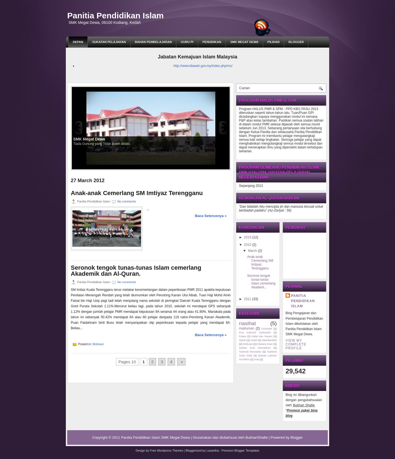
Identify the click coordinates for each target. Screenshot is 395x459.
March (252, 251)
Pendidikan (211, 42)
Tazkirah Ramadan (250, 351)
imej (256, 359)
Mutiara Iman (265, 343)
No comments (126, 201)
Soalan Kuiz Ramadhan (255, 347)
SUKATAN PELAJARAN (109, 42)
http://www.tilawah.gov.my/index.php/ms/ (202, 66)
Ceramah (266, 328)
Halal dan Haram (262, 336)
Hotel (254, 340)
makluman (246, 328)
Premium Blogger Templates (240, 450)
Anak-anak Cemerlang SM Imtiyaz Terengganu (137, 193)
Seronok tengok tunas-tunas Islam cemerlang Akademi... (261, 281)
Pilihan (273, 42)
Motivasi (97, 344)
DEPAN (78, 42)
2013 (248, 237)
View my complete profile (296, 344)
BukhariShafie (257, 437)
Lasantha (213, 450)
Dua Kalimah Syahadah (255, 332)
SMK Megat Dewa (244, 42)
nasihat (247, 323)
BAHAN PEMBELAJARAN (153, 42)
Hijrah (242, 340)
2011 (248, 299)
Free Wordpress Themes (166, 450)
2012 (248, 245)
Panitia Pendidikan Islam (115, 15)
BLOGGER (296, 42)
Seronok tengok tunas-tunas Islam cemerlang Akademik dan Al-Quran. (136, 271)
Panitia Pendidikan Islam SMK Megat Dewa (155, 437)
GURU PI (187, 42)
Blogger (296, 437)
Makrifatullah (269, 340)
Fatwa (242, 336)
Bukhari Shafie (304, 405)
